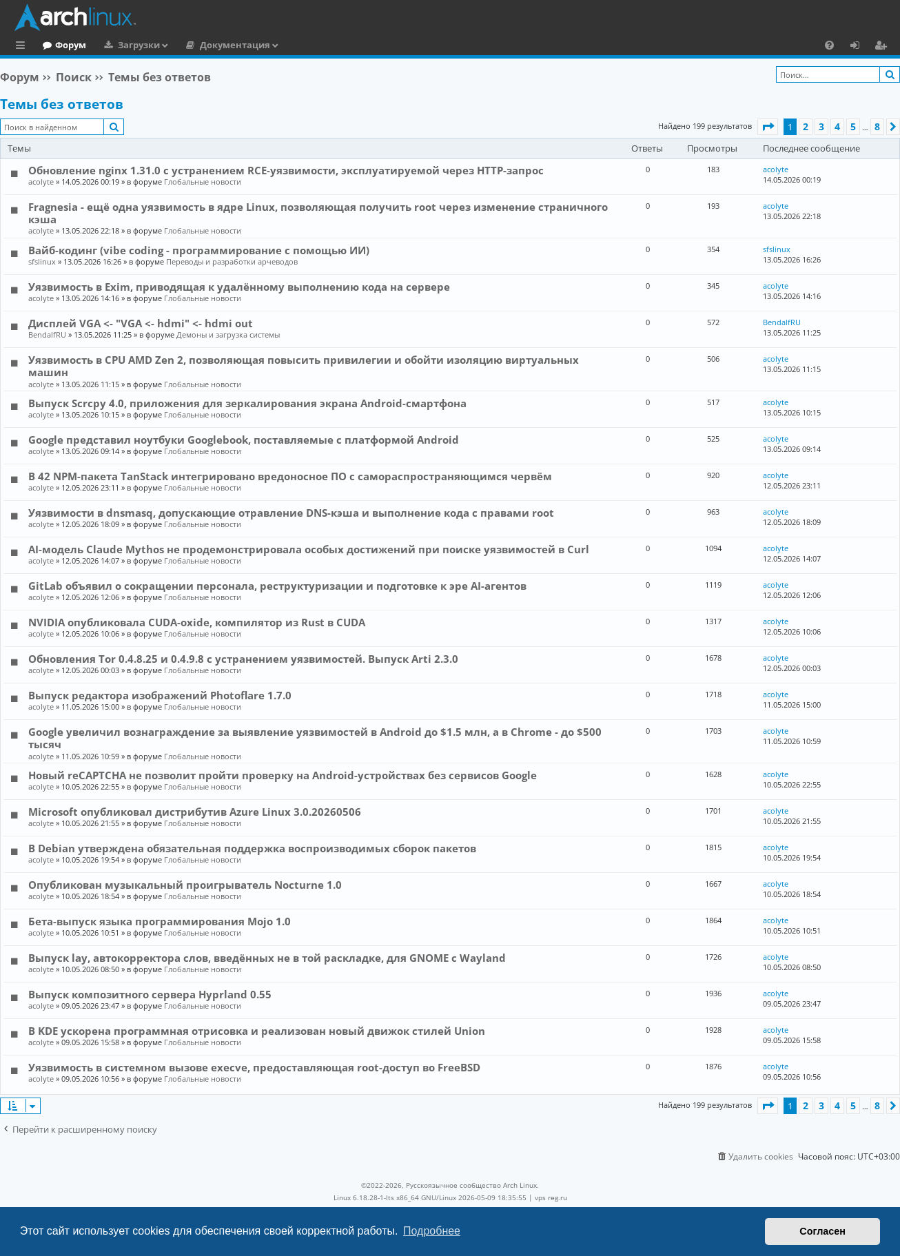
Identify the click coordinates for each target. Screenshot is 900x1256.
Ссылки (23, 47)
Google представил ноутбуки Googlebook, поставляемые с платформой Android (243, 439)
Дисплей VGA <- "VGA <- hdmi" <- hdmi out (140, 323)
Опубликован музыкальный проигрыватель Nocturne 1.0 (185, 885)
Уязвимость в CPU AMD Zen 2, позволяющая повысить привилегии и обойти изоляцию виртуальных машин (303, 366)
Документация (291, 45)
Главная (62, 45)
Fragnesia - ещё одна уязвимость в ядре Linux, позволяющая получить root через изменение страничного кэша (318, 213)
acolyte (41, 181)
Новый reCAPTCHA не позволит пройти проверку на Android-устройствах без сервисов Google (282, 775)
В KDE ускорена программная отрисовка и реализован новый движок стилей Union (256, 1031)
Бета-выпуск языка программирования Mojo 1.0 (159, 921)
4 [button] (837, 126)
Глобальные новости (202, 181)
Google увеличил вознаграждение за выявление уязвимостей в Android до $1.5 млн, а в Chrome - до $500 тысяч (315, 738)
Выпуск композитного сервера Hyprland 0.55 (150, 994)
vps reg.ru (551, 1197)
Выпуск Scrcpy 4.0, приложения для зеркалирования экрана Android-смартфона (247, 403)
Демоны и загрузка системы (228, 334)
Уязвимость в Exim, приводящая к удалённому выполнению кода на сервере (239, 287)
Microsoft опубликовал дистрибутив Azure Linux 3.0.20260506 (194, 812)
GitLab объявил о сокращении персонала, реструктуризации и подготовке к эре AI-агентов (277, 586)
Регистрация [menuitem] (883, 47)
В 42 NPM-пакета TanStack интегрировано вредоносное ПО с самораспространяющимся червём (290, 476)
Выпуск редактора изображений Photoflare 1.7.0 (160, 695)
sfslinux (42, 261)
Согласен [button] (822, 1231)
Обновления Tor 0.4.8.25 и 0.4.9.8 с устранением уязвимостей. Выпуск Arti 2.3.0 (243, 659)
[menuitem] (829, 44)
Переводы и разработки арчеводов (232, 261)
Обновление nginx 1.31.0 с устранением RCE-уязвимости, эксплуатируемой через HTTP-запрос (286, 170)
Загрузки (195, 45)
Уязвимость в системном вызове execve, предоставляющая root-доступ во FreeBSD (254, 1067)
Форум (127, 45)
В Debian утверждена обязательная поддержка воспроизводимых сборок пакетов (252, 848)
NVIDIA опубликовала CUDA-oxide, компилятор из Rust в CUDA (196, 622)
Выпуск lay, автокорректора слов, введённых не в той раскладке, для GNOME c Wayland (267, 958)
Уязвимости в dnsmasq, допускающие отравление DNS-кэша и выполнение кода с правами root (291, 512)
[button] (767, 127)
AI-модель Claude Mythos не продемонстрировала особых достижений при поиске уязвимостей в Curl (308, 549)
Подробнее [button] (431, 1231)
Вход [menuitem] (860, 47)
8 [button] (877, 126)
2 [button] (805, 126)
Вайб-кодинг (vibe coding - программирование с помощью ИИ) (198, 250)
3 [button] (821, 126)
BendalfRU (47, 334)
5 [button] (853, 126)
